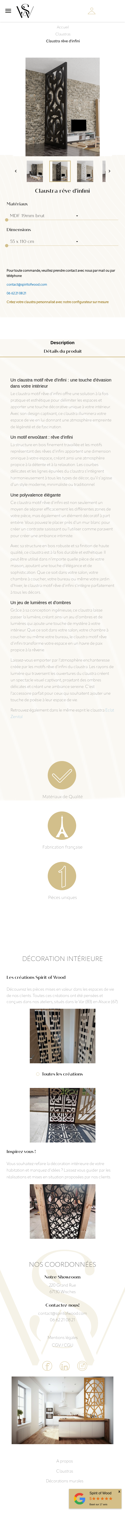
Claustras (64, 1471)
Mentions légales (63, 1338)
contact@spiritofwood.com (27, 285)
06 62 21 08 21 (16, 293)
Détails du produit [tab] (63, 351)
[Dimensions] (44, 241)
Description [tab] (62, 342)
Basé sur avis (98, 1504)
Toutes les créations (62, 1074)
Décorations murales (64, 1481)
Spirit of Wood (100, 1493)
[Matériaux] (44, 216)
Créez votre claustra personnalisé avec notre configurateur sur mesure (58, 302)
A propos (64, 1461)
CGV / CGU (62, 1346)
